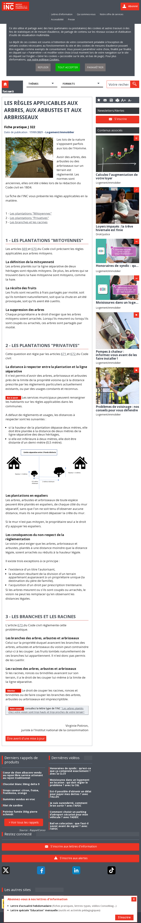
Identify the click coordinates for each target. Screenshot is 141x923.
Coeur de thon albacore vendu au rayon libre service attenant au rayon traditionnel (23, 775)
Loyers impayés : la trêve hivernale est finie (114, 228)
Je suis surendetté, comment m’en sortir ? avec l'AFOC (68, 804)
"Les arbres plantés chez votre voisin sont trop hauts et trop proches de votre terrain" (46, 710)
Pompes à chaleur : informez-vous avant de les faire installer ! (116, 355)
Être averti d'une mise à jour (26, 738)
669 (25, 249)
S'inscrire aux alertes (74, 858)
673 (20, 625)
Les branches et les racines (29, 222)
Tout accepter (68, 67)
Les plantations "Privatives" (29, 218)
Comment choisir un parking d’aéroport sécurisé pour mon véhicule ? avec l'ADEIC (69, 814)
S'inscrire (120, 119)
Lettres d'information (61, 14)
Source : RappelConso (32, 830)
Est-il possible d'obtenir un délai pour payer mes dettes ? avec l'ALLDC (70, 794)
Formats (69, 83)
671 (64, 354)
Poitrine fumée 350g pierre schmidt (20, 813)
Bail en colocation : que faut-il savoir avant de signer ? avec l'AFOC (69, 826)
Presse (71, 19)
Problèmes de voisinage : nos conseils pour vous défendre (117, 408)
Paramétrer (95, 67)
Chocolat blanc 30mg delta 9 (21, 784)
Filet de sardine (13, 805)
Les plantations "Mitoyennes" (31, 213)
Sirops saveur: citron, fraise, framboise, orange (21, 792)
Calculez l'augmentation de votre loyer (117, 176)
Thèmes (33, 83)
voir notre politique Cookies (43, 59)
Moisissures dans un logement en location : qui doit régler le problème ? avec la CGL (69, 782)
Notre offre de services (111, 14)
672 (73, 354)
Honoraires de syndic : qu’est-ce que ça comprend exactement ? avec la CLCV (70, 771)
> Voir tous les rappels (24, 822)
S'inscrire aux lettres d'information (74, 846)
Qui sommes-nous (86, 14)
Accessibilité (57, 19)
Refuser (43, 67)
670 (34, 249)
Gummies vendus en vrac (19, 799)
